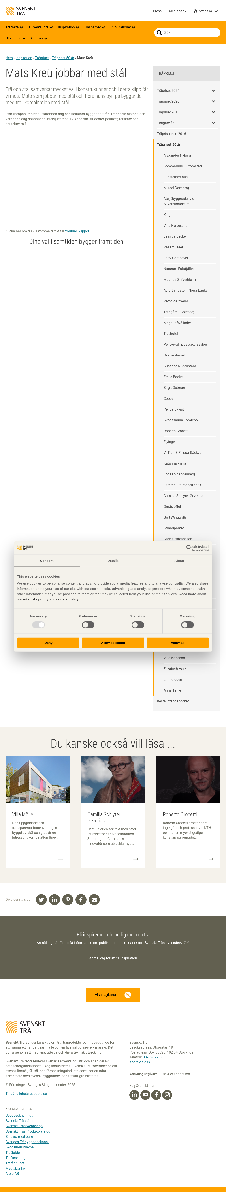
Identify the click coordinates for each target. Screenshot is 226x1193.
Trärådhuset (15, 1164)
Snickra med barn (19, 1138)
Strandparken (174, 528)
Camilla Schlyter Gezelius (183, 496)
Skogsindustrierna (20, 1148)
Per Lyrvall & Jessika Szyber (185, 344)
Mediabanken (16, 1169)
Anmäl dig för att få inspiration (113, 959)
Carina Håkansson (178, 539)
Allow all (177, 642)
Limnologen (173, 679)
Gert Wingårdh (175, 517)
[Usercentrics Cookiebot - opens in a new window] (189, 548)
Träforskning (15, 1159)
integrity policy (36, 599)
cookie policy (67, 599)
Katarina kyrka (175, 463)
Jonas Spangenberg (179, 474)
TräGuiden (14, 1154)
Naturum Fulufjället (179, 269)
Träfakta (13, 27)
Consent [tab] (47, 561)
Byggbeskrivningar (20, 1116)
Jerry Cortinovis (176, 258)
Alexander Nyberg (177, 155)
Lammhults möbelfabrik (182, 485)
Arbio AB (12, 1175)
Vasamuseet (173, 247)
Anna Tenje (172, 690)
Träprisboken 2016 (171, 134)
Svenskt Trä (21, 11)
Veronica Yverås (176, 301)
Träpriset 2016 (168, 112)
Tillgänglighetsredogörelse (26, 1095)
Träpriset (42, 58)
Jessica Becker (175, 236)
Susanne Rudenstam (180, 366)
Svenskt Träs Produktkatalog (28, 1132)
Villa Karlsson (174, 658)
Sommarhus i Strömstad (183, 166)
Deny (48, 642)
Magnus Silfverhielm (180, 280)
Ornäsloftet (172, 507)
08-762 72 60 (153, 1058)
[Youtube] (145, 1096)
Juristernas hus (176, 177)
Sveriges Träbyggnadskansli (27, 1143)
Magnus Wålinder (177, 323)
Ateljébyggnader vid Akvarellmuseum (179, 201)
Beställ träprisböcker (173, 701)
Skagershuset (174, 355)
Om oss (37, 38)
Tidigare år (165, 123)
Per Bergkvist (174, 409)
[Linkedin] (134, 1096)
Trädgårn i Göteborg (179, 312)
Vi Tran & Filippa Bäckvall (183, 452)
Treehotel (171, 334)
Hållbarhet (93, 27)
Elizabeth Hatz (175, 669)
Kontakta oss (139, 1063)
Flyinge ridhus (174, 442)
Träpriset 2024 (168, 90)
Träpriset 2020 (168, 101)
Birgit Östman (174, 388)
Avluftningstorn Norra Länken (186, 290)
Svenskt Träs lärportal (23, 1122)
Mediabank (177, 11)
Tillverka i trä (38, 27)
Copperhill (171, 398)
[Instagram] (167, 1096)
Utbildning (14, 38)
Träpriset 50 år (63, 58)
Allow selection (113, 642)
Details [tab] (113, 561)
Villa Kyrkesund (176, 225)
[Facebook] (156, 1096)
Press (157, 11)
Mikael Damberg (176, 188)
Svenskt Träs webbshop (24, 1127)
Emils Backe (173, 377)
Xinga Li (170, 215)
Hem (9, 58)
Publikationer (121, 27)
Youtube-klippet (77, 231)
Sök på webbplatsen (159, 32)
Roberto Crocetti (176, 431)
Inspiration (67, 27)
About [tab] (179, 561)
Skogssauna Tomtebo (181, 420)
